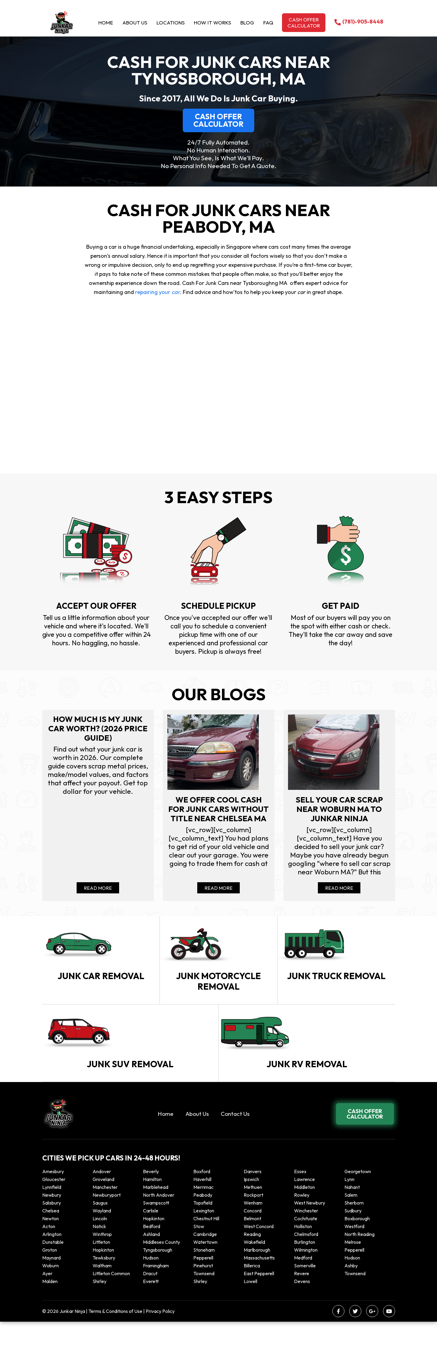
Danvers (252, 1210)
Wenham (253, 1241)
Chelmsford (306, 1272)
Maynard (51, 1296)
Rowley (301, 1233)
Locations (171, 22)
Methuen (253, 1225)
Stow (198, 1265)
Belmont (252, 1257)
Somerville (305, 1304)
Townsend (203, 1312)
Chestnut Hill (206, 1257)
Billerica (252, 1304)
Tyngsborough (157, 1288)
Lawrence (304, 1218)
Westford (354, 1265)
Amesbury (53, 1210)
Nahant (352, 1225)
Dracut (150, 1312)
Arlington (52, 1272)
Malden (50, 1320)
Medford (303, 1296)
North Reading (359, 1272)
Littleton (101, 1280)
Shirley (99, 1320)
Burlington (304, 1280)
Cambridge (205, 1272)
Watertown (205, 1280)
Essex (300, 1210)
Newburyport (107, 1233)
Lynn (349, 1218)
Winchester (306, 1249)
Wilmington (306, 1288)
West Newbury (309, 1241)
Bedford (151, 1265)
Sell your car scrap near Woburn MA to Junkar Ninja (339, 810)
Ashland (151, 1272)
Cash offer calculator (303, 22)
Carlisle (150, 1249)
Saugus (100, 1241)
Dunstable (53, 1280)
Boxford (201, 1210)
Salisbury (51, 1241)
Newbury (51, 1233)
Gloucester (53, 1218)
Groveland (103, 1218)
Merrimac (203, 1225)
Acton (48, 1265)
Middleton (304, 1225)
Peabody (202, 1233)
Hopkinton (153, 1257)
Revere (302, 1312)
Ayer (47, 1312)
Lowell (250, 1320)
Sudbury (353, 1249)
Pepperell (354, 1288)
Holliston (303, 1265)
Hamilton (152, 1218)
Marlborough (257, 1288)
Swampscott (156, 1241)
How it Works (212, 22)
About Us (134, 22)
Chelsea (50, 1249)
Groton (49, 1288)
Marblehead (155, 1225)
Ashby (351, 1304)
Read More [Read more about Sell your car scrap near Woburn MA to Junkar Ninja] (339, 892)
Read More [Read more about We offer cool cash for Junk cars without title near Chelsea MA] (218, 892)
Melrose (352, 1280)
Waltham (102, 1304)
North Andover (158, 1233)
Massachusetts (259, 1296)
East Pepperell (259, 1312)
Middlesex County (161, 1280)
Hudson (151, 1296)
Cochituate (305, 1257)
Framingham (156, 1304)
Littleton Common (111, 1312)
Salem (350, 1233)
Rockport (253, 1233)
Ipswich (251, 1218)
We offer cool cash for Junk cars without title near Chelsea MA (218, 815)
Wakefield (254, 1280)
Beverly (151, 1210)
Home (105, 22)
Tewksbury (104, 1296)
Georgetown (357, 1210)
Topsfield (202, 1241)
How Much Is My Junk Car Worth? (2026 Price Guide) (98, 729)
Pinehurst (203, 1304)
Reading (252, 1272)
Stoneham (204, 1288)
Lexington (203, 1249)
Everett (151, 1320)
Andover (102, 1210)
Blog (247, 22)
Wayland (102, 1249)
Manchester (105, 1225)
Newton (50, 1257)
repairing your (157, 292)
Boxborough (357, 1257)
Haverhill (202, 1218)
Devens (302, 1320)
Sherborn (354, 1241)
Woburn (50, 1304)
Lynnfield (51, 1225)
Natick (99, 1265)
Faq (268, 22)
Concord (252, 1249)
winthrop (103, 1272)
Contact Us (235, 1151)
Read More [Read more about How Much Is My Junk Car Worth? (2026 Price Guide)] (98, 892)
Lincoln (100, 1257)
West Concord (259, 1265)
